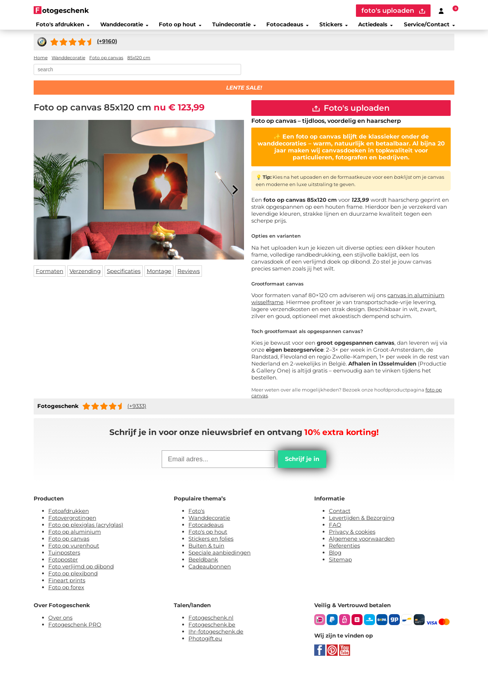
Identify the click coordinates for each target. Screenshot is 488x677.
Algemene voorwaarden (362, 545)
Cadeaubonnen (209, 573)
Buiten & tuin (206, 552)
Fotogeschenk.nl (210, 624)
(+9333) (136, 412)
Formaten (49, 275)
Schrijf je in (302, 465)
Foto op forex (66, 594)
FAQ (335, 531)
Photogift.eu (205, 645)
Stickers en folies (210, 545)
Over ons (60, 624)
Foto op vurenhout (73, 552)
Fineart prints (66, 587)
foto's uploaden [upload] (393, 11)
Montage (159, 275)
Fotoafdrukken (68, 517)
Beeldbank (203, 566)
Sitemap (340, 566)
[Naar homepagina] (61, 10)
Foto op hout (178, 27)
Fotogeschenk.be (211, 631)
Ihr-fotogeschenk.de (215, 638)
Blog (335, 559)
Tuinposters (64, 559)
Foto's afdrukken (59, 27)
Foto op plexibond (73, 580)
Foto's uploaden (351, 113)
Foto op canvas (68, 545)
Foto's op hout (207, 538)
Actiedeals (377, 27)
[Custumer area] (441, 10)
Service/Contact (432, 27)
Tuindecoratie (232, 27)
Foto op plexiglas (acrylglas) (85, 531)
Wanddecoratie (121, 27)
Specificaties (123, 275)
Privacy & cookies (352, 538)
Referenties (344, 552)
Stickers (333, 27)
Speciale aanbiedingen (219, 559)
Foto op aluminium (74, 538)
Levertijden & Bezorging (361, 524)
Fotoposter (63, 566)
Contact (339, 517)
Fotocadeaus (287, 27)
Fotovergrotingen (72, 524)
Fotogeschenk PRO (74, 631)
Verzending (85, 275)
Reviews (188, 275)
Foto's (196, 517)
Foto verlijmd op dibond (81, 573)
